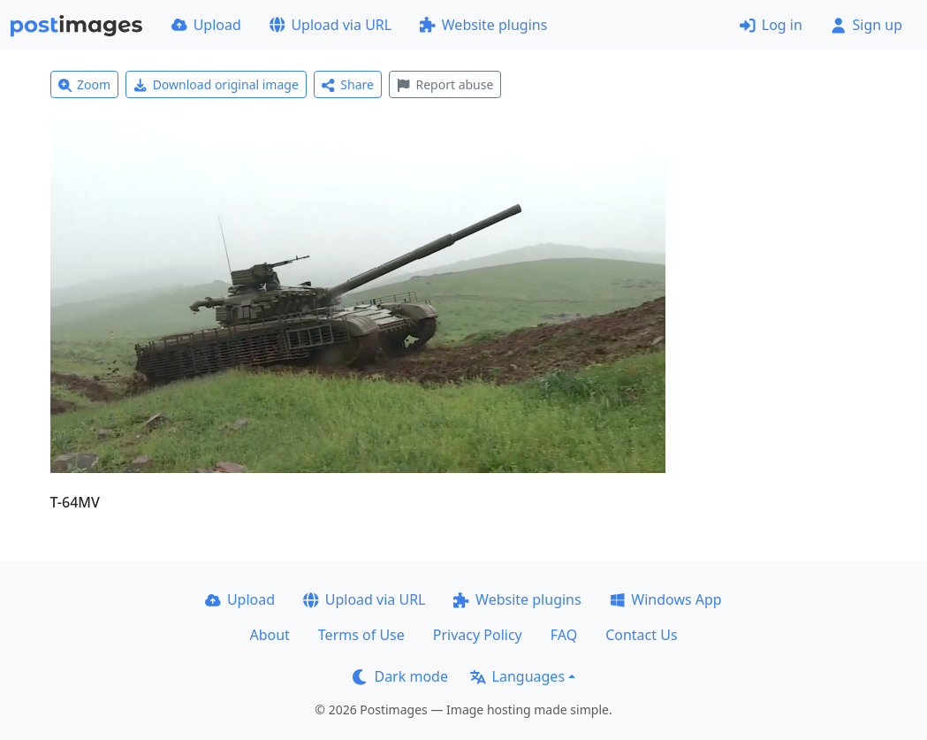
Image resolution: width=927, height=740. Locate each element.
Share (348, 84)
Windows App (666, 599)
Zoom (84, 84)
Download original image (216, 84)
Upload (206, 24)
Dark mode (400, 676)
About (269, 635)
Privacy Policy (477, 635)
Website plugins (483, 24)
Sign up (866, 24)
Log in (771, 24)
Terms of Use (361, 635)
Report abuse (445, 84)
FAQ (564, 635)
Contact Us (641, 635)
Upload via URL (330, 24)
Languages (517, 676)
